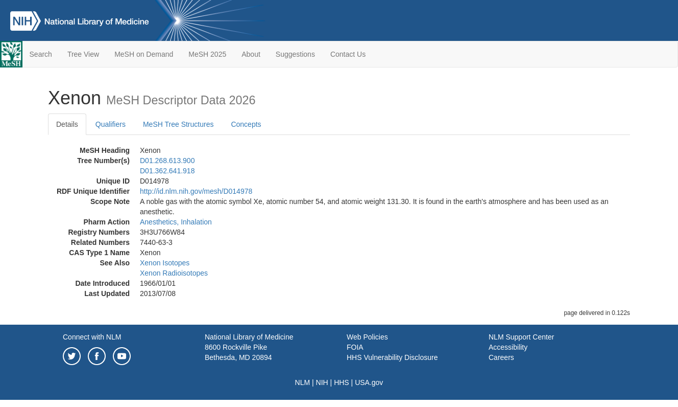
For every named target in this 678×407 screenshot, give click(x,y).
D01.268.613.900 (167, 160)
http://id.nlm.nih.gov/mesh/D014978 (196, 191)
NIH (322, 382)
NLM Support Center (521, 337)
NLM (302, 382)
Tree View (83, 54)
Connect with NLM (92, 337)
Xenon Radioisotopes (174, 273)
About (250, 54)
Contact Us (348, 54)
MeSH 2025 (207, 54)
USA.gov (369, 382)
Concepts (246, 124)
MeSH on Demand (143, 54)
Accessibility (508, 347)
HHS (341, 382)
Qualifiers (110, 124)
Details (67, 124)
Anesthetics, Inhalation (176, 222)
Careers (501, 357)
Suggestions (295, 54)
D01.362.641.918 (167, 171)
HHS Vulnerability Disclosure (392, 357)
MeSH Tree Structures (178, 124)
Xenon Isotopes (164, 263)
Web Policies (367, 337)
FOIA (355, 347)
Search (41, 54)
